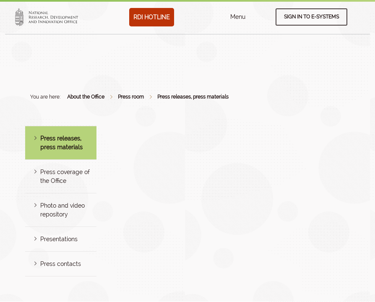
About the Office (85, 97)
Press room (131, 97)
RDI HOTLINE (151, 17)
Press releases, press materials (193, 97)
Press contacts (60, 263)
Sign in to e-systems (311, 17)
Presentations (59, 239)
